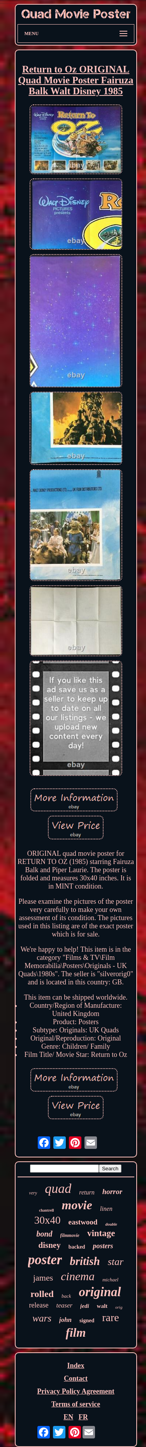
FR (83, 1417)
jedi (84, 1306)
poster (45, 1259)
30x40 (47, 1220)
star (115, 1261)
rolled (42, 1294)
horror (112, 1191)
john (65, 1319)
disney (50, 1245)
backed (77, 1247)
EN (68, 1417)
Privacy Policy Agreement (75, 1391)
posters (103, 1246)
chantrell (46, 1210)
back (66, 1296)
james (43, 1278)
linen (106, 1208)
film (76, 1332)
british (85, 1261)
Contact (76, 1378)
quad (58, 1188)
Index (75, 1365)
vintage (101, 1233)
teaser (64, 1305)
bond (44, 1234)
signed (86, 1320)
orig (118, 1307)
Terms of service (75, 1404)
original (100, 1292)
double (111, 1224)
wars (41, 1318)
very (33, 1193)
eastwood (82, 1222)
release (39, 1305)
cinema (78, 1276)
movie (77, 1205)
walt (102, 1306)
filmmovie (69, 1235)
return (86, 1192)
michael (110, 1280)
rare (110, 1317)
